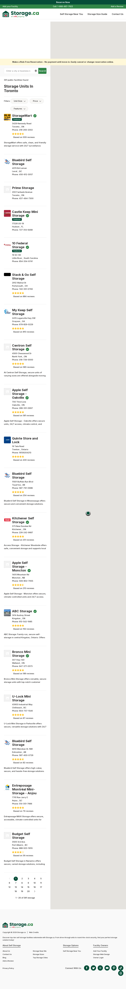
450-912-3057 (26, 174)
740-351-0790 (26, 289)
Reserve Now (63, 2)
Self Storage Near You (71, 14)
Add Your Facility (100, 951)
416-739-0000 (26, 359)
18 (16, 891)
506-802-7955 (26, 581)
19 (22, 891)
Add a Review (117, 6)
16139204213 (25, 452)
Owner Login (98, 957)
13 (16, 887)
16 (35, 887)
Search (42, 71)
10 (35, 883)
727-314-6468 (26, 230)
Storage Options (70, 945)
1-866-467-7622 (65, 6)
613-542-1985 (25, 621)
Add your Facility (10, 6)
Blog (4, 957)
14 (22, 887)
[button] (88, 513)
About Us (6, 951)
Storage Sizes (38, 954)
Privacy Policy (8, 968)
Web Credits (34, 932)
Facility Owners (100, 945)
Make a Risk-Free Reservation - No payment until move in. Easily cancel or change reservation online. (63, 62)
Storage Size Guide (97, 14)
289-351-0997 (26, 408)
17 (41, 887)
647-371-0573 (26, 666)
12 (9, 887)
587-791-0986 (26, 488)
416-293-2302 (26, 130)
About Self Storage (12, 945)
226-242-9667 (26, 532)
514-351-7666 (25, 803)
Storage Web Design (101, 954)
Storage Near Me (39, 951)
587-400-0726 (26, 755)
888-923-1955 (26, 848)
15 (28, 887)
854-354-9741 (26, 261)
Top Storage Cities (40, 957)
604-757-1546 (26, 711)
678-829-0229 (26, 324)
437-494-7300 (26, 198)
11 (41, 883)
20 (28, 891)
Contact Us (117, 14)
